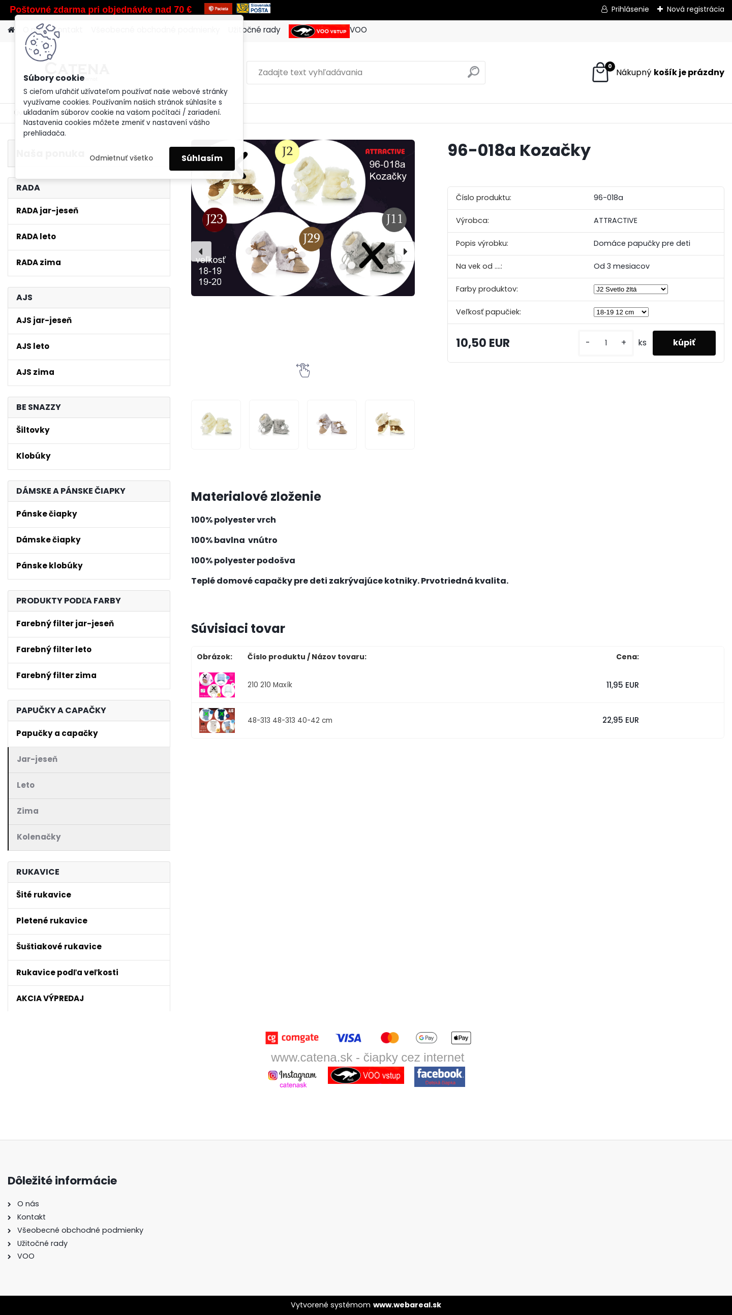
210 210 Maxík (270, 685)
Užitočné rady (254, 29)
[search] (473, 76)
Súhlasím (202, 158)
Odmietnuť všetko (121, 158)
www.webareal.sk (407, 1305)
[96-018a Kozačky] (303, 218)
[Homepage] (11, 30)
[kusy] (606, 343)
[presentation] (201, 251)
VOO (328, 31)
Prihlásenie (630, 9)
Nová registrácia (695, 9)
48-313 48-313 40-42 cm (290, 720)
